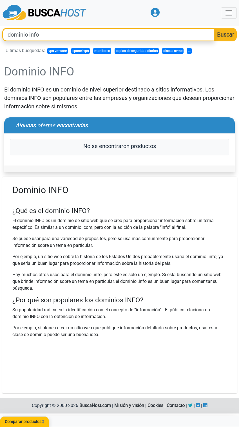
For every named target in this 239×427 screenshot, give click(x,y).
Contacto (176, 405)
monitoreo (102, 51)
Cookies (155, 405)
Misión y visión (129, 405)
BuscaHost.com (95, 405)
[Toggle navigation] (229, 13)
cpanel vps (80, 51)
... (189, 51)
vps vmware (57, 51)
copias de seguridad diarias (137, 51)
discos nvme (172, 51)
